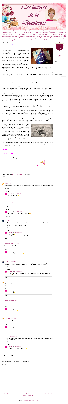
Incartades (55, 34)
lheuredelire (7, 282)
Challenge (48, 31)
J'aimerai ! (62, 34)
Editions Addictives (23, 32)
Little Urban (60, 36)
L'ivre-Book (11, 36)
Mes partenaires (24, 38)
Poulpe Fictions (52, 38)
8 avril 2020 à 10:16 (13, 261)
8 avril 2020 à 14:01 (18, 211)
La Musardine (18, 36)
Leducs (55, 36)
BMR (35, 31)
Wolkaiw (7, 261)
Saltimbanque (10, 40)
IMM (50, 34)
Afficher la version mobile (27, 395)
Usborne (48, 40)
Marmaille (18, 38)
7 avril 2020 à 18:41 (13, 183)
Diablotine (10, 193)
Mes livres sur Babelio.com (59, 81)
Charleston (53, 31)
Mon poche (35, 38)
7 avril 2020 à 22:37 (18, 193)
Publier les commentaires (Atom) (31, 400)
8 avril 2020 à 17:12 (18, 291)
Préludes (59, 38)
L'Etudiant (7, 36)
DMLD (9, 32)
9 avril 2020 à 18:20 (18, 346)
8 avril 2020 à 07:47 (14, 203)
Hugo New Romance (43, 34)
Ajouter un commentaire (8, 355)
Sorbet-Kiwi (7, 243)
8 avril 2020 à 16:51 (13, 300)
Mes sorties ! (29, 38)
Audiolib (10, 31)
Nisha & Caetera (43, 38)
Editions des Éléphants (50, 32)
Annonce (6, 31)
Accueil (27, 393)
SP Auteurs (31, 40)
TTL (41, 40)
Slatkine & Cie (21, 40)
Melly (6, 318)
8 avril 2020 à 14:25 (15, 282)
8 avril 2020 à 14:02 (18, 252)
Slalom (16, 40)
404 (2, 31)
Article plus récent (7, 393)
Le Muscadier (42, 36)
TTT (44, 40)
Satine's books (8, 221)
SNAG (25, 40)
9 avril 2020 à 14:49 (13, 336)
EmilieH (7, 336)
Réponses (8, 191)
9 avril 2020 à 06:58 (12, 318)
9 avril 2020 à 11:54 (18, 327)
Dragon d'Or (14, 32)
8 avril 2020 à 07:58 (16, 221)
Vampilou (7, 183)
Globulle (18, 34)
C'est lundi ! (41, 31)
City (58, 31)
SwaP (36, 40)
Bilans (32, 31)
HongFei (33, 34)
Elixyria (57, 32)
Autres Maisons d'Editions (22, 31)
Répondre (7, 188)
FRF (10, 34)
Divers (6, 32)
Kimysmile (7, 203)
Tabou (38, 40)
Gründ (22, 34)
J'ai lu (58, 34)
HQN (37, 34)
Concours (61, 31)
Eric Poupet (61, 32)
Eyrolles (7, 34)
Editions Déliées (42, 32)
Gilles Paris (14, 34)
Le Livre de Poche (34, 36)
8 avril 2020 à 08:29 (15, 243)
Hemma (29, 34)
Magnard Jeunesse (11, 38)
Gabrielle (7, 300)
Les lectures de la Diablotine (60, 56)
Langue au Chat (25, 36)
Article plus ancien (48, 393)
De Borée (8, 176)
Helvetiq (26, 34)
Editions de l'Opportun (33, 32)
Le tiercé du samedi (49, 36)
